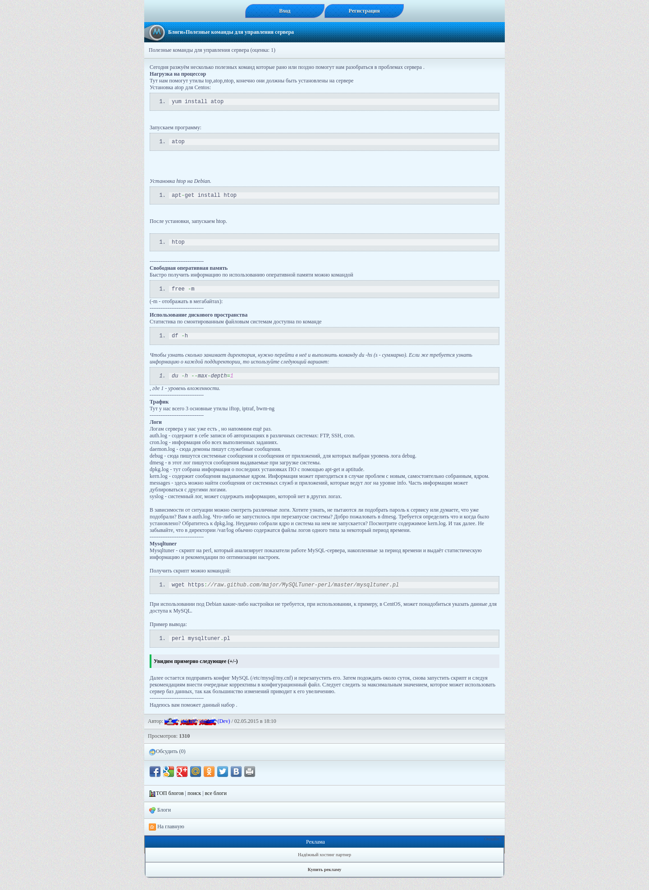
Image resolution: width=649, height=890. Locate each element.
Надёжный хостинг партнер (324, 866)
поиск (194, 805)
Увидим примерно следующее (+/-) (196, 673)
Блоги (175, 32)
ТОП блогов (170, 805)
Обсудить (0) (167, 763)
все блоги (216, 805)
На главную (166, 839)
